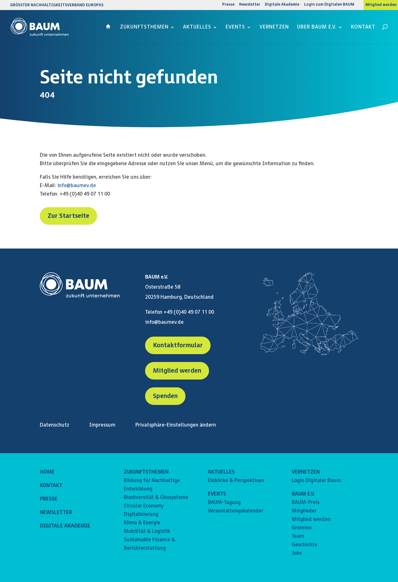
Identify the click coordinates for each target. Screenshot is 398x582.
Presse (228, 5)
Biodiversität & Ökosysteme (156, 498)
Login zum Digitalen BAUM (329, 5)
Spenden (165, 396)
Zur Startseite (68, 216)
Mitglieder (304, 511)
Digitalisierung (141, 514)
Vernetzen (274, 27)
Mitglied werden (380, 5)
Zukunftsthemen (144, 27)
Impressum (102, 425)
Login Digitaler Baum (316, 481)
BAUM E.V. (303, 494)
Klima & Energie (142, 523)
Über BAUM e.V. (317, 27)
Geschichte (304, 545)
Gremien (302, 528)
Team (298, 536)
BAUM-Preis (305, 503)
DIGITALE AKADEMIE (65, 526)
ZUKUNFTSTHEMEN (146, 472)
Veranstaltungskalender (235, 511)
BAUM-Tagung (224, 503)
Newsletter (249, 5)
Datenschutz (54, 425)
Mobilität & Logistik (147, 531)
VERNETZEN (306, 472)
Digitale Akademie (282, 5)
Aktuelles (197, 27)
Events (235, 27)
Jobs (297, 553)
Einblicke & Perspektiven (236, 481)
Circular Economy (144, 506)
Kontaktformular (178, 345)
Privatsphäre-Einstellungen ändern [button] (175, 425)
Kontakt (363, 27)
